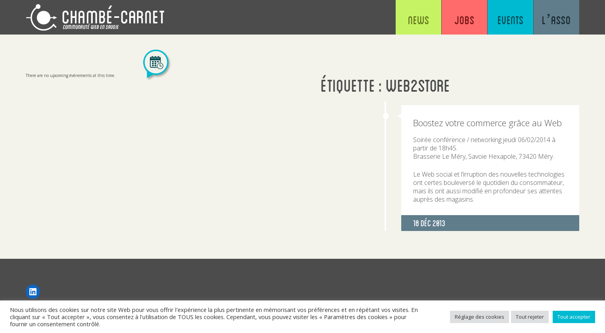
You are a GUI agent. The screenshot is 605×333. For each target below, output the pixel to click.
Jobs (464, 20)
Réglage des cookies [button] (479, 316)
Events (511, 20)
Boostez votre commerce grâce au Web (487, 123)
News (418, 20)
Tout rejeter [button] (530, 316)
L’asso (556, 20)
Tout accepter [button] (573, 316)
